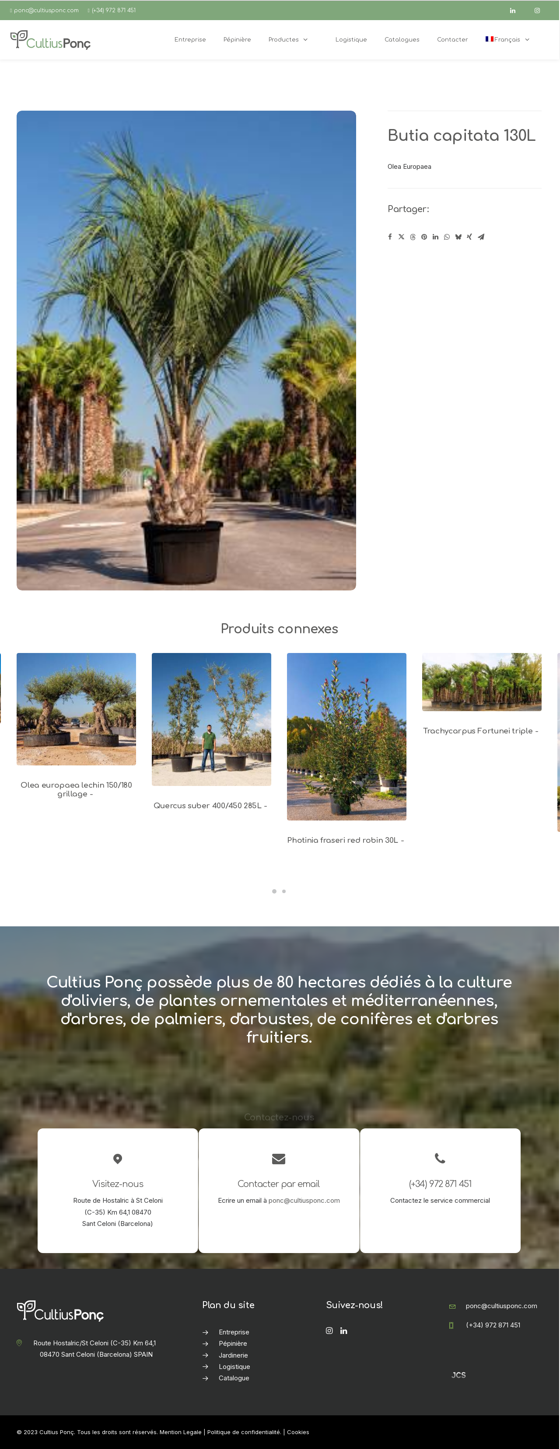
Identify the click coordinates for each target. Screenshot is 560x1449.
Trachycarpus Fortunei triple (482, 731)
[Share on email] (481, 237)
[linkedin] (517, 10)
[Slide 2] (284, 891)
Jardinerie (233, 1355)
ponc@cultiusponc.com (46, 10)
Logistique (234, 1366)
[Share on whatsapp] (446, 237)
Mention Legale (181, 1431)
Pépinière (233, 1343)
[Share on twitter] (401, 237)
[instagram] (541, 10)
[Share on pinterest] (424, 237)
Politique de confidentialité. (244, 1431)
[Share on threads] (412, 237)
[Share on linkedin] (435, 237)
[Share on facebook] (390, 237)
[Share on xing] (469, 237)
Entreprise (234, 1332)
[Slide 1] (274, 891)
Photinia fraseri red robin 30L (346, 840)
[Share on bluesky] (458, 237)
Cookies (298, 1431)
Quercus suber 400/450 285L (212, 806)
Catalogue (234, 1378)
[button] (76, 709)
